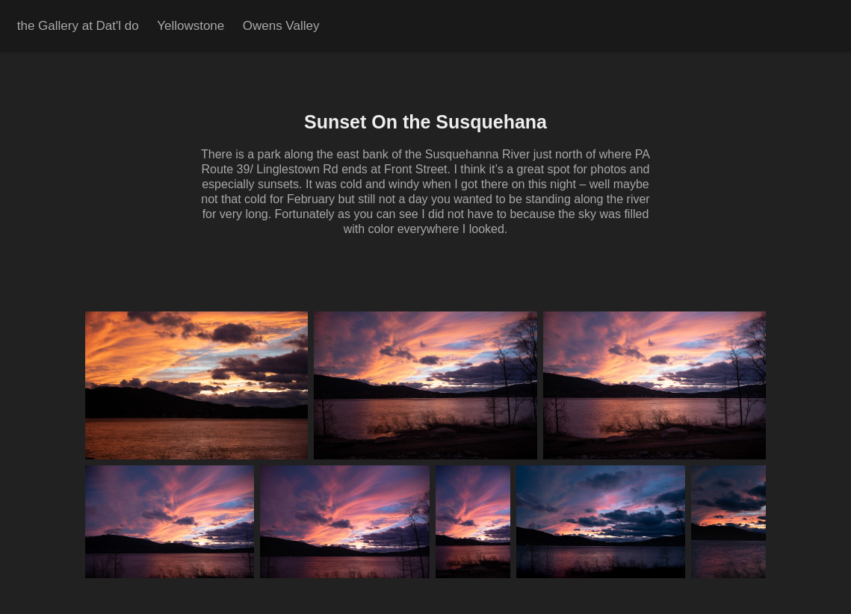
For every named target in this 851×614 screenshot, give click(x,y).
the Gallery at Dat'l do (78, 26)
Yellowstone (190, 26)
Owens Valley (281, 26)
